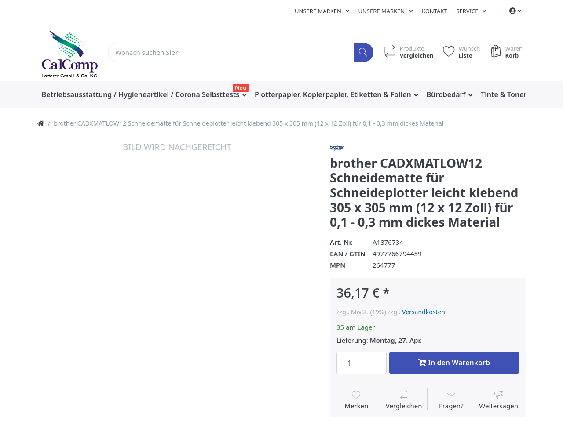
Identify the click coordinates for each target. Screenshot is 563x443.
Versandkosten (423, 312)
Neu (240, 87)
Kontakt (434, 11)
